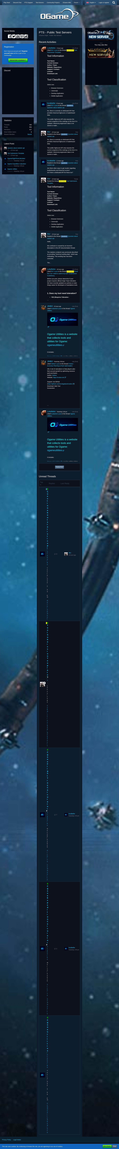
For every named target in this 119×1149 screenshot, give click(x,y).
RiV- (8, 150)
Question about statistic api (16, 148)
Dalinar (54, 375)
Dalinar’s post (55, 364)
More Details (107, 1146)
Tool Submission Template (15, 153)
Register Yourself (18, 60)
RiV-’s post (54, 50)
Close (114, 1146)
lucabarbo (10, 160)
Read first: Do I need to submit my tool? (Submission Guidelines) (62, 273)
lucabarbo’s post (56, 308)
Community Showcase (47, 1118)
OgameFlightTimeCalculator (16, 158)
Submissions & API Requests (47, 725)
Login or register (104, 2)
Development (47, 610)
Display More (59, 467)
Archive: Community (47, 865)
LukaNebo (51, 48)
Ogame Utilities (12, 169)
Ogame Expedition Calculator (16, 164)
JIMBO (50, 306)
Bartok (30, 134)
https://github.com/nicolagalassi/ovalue (60, 384)
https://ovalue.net (58, 377)
